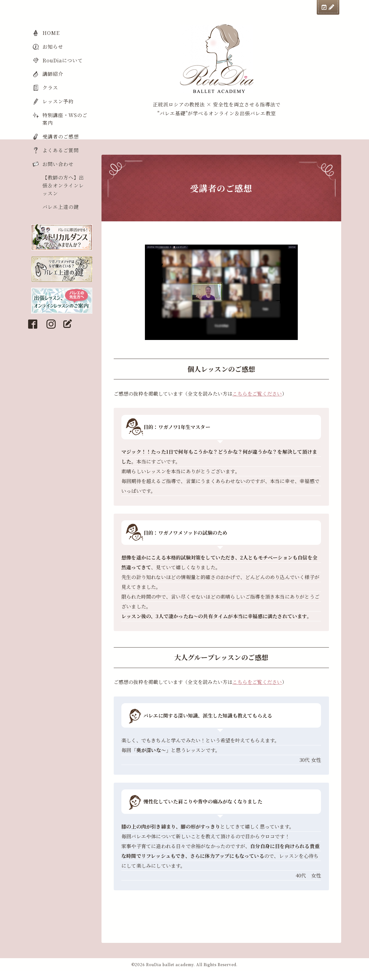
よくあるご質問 (60, 150)
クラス (50, 87)
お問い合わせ (58, 164)
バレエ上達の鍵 (60, 206)
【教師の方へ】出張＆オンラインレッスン (63, 185)
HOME (51, 32)
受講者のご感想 (60, 136)
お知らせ (52, 46)
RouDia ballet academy (170, 964)
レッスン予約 (58, 101)
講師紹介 (52, 73)
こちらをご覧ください (257, 393)
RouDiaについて (62, 60)
